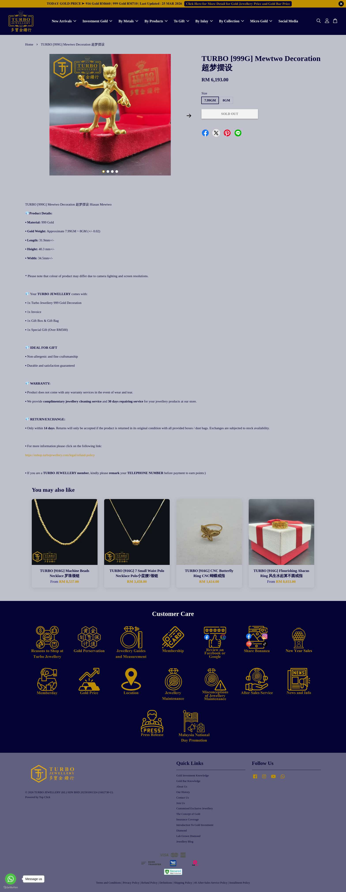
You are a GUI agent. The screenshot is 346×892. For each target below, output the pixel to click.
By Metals (128, 21)
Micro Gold (261, 21)
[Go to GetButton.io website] (11, 887)
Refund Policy (149, 882)
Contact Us (182, 797)
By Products (156, 21)
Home (29, 44)
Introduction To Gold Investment (194, 825)
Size (204, 93)
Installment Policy (239, 882)
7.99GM (210, 100)
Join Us (180, 803)
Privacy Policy (131, 882)
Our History (183, 792)
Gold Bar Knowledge (188, 781)
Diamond (181, 830)
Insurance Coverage (187, 819)
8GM (226, 100)
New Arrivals (64, 21)
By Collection (231, 21)
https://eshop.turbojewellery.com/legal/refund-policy (60, 455)
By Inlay (204, 21)
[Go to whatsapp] (10, 878)
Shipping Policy (183, 882)
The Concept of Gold (188, 814)
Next (188, 115)
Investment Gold (97, 21)
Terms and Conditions (108, 882)
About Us (181, 786)
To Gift (181, 21)
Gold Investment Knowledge (192, 775)
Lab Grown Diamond (188, 836)
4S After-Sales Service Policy (211, 882)
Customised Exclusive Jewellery (194, 808)
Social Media (288, 21)
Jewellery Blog (184, 841)
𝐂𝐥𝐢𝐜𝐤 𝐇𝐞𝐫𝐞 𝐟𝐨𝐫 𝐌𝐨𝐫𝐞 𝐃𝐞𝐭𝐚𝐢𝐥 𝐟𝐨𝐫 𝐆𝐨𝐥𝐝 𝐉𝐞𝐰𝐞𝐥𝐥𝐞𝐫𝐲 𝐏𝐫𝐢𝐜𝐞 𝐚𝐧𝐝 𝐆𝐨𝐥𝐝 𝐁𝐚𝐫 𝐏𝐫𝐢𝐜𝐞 (238, 4)
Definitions (166, 882)
